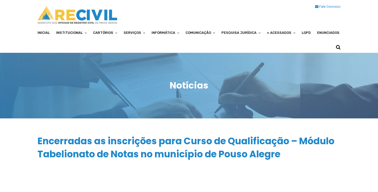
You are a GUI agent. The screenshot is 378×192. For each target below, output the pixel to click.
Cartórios (103, 33)
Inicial (43, 33)
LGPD (306, 33)
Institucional (69, 33)
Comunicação (198, 33)
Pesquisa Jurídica (239, 33)
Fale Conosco (328, 7)
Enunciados (328, 33)
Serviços (132, 33)
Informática (163, 33)
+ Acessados (279, 33)
